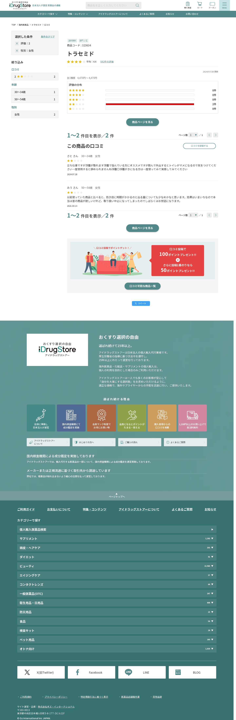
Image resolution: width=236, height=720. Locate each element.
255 (208, 547)
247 (208, 593)
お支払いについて (58, 509)
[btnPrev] (209, 135)
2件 (214, 104)
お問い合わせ (192, 13)
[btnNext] (215, 135)
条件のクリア (48, 36)
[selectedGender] (17, 51)
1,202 (207, 538)
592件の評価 (107, 61)
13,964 (207, 566)
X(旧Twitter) (45, 672)
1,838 (207, 648)
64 (209, 584)
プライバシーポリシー (56, 696)
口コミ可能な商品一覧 (142, 286)
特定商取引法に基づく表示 (94, 696)
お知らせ (170, 13)
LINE (146, 672)
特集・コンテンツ (94, 509)
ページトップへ (117, 496)
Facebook (95, 672)
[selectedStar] (17, 43)
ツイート (142, 303)
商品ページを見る (142, 122)
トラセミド (36, 24)
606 (208, 602)
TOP (13, 24)
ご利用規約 (25, 696)
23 (209, 612)
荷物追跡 (157, 696)
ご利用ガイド (26, 509)
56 (209, 621)
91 (209, 557)
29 (209, 630)
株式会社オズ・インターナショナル (56, 706)
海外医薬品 (24, 24)
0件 (214, 90)
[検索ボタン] (138, 5)
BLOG (196, 672)
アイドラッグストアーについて (113, 13)
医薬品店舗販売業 (130, 696)
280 (208, 639)
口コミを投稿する (199, 145)
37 (209, 575)
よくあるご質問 (146, 13)
